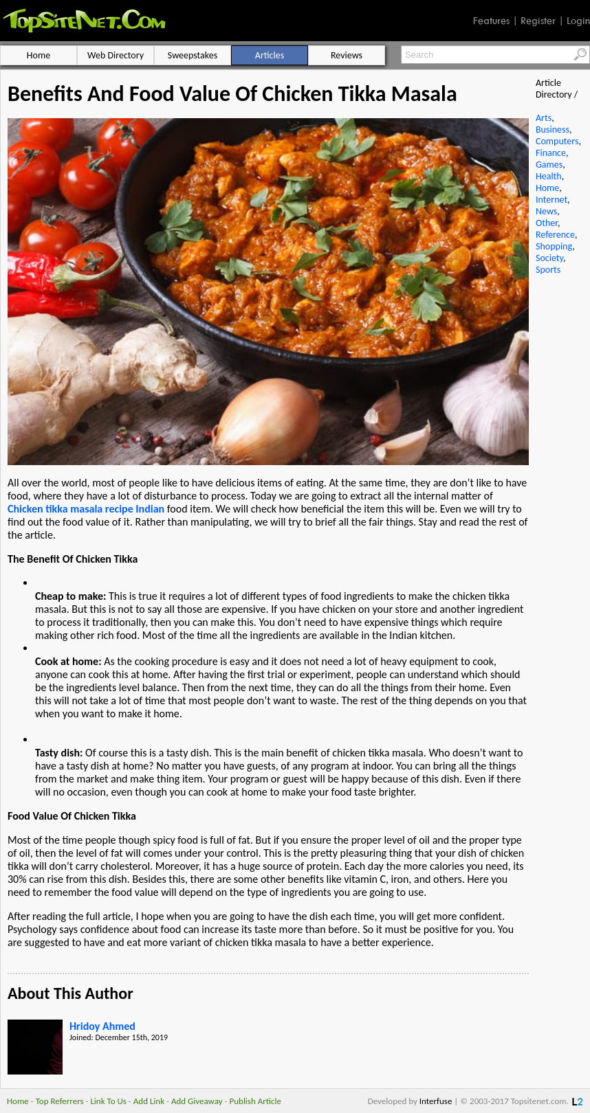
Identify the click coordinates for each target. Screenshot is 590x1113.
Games (549, 164)
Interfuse (435, 1101)
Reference (555, 234)
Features (491, 20)
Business (552, 129)
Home (547, 188)
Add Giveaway (197, 1101)
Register (538, 20)
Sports (548, 270)
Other (547, 223)
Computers (557, 141)
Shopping (554, 246)
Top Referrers (60, 1101)
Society (549, 258)
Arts (543, 118)
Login (578, 20)
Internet (551, 199)
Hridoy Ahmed (102, 1026)
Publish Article (255, 1101)
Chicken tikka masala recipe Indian (86, 508)
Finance (551, 153)
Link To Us (108, 1101)
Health (549, 176)
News (546, 211)
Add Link (148, 1101)
